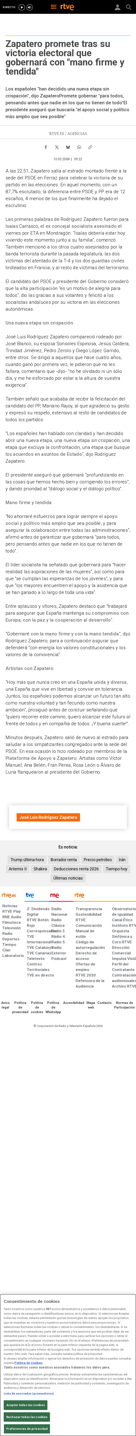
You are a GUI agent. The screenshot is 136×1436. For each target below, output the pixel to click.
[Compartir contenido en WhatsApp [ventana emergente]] (79, 146)
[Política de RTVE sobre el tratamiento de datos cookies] (37, 1008)
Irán (122, 859)
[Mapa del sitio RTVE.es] (91, 1005)
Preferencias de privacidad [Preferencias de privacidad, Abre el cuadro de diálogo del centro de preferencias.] (27, 1428)
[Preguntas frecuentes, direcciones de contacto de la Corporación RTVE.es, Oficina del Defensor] (104, 1003)
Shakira (40, 868)
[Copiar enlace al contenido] (90, 146)
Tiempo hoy (116, 868)
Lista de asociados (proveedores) (29, 1393)
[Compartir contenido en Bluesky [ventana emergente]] (68, 146)
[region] (68, 1365)
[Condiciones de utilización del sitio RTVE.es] (5, 1005)
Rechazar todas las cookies (26, 1417)
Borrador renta (64, 859)
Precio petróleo (98, 859)
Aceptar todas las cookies (25, 1405)
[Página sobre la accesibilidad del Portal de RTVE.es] (73, 1003)
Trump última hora (27, 859)
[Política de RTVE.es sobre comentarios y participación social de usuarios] (124, 1005)
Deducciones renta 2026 (76, 868)
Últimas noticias (68, 878)
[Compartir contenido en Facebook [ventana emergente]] (45, 146)
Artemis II (18, 868)
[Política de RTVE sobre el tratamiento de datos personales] (20, 1008)
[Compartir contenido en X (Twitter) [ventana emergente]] (56, 146)
